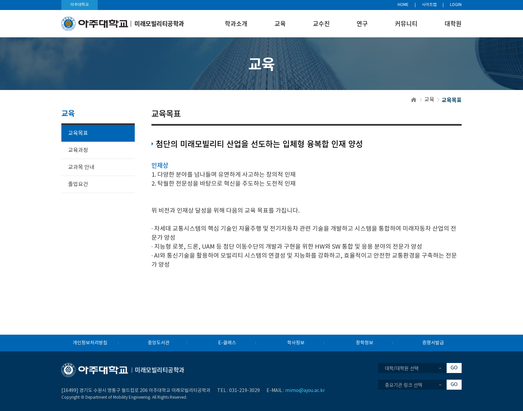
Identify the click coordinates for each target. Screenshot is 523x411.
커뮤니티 (406, 23)
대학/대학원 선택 (402, 368)
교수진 (321, 23)
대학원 (453, 23)
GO (454, 368)
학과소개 (236, 23)
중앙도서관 (158, 343)
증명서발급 (433, 343)
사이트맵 (429, 5)
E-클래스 (227, 343)
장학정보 (364, 343)
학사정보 (296, 343)
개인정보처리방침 (90, 343)
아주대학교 (79, 5)
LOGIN (456, 5)
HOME (403, 5)
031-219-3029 (244, 390)
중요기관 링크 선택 (403, 384)
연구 (362, 23)
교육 (280, 23)
